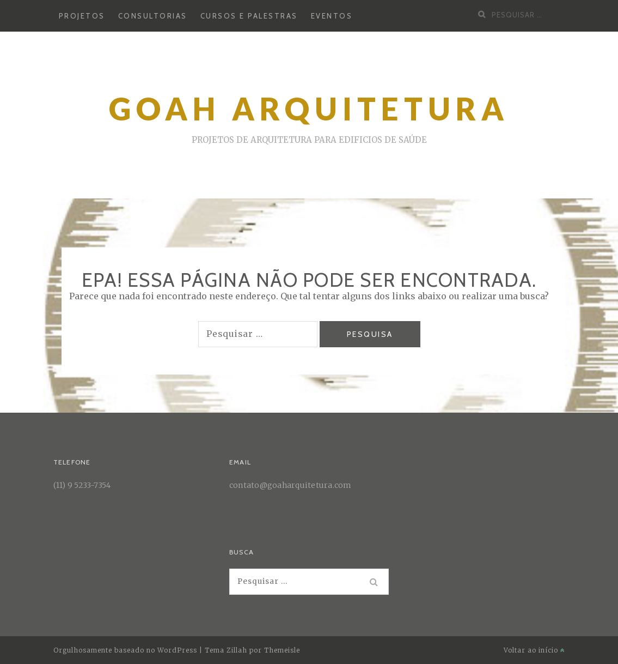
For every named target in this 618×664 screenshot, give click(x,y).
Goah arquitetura (309, 108)
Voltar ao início (534, 650)
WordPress (177, 650)
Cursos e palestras (249, 15)
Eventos (332, 15)
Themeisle (282, 650)
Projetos (82, 15)
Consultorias (152, 15)
